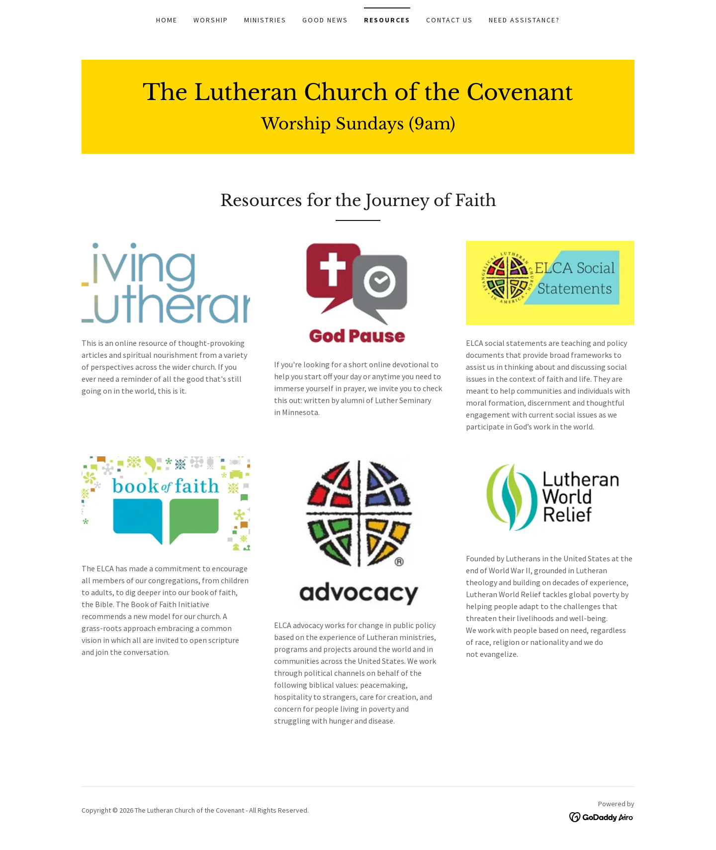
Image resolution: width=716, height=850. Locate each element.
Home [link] (167, 19)
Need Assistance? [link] (524, 19)
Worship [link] (210, 19)
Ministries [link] (265, 19)
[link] (358, 97)
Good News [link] (325, 19)
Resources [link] (387, 19)
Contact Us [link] (449, 19)
